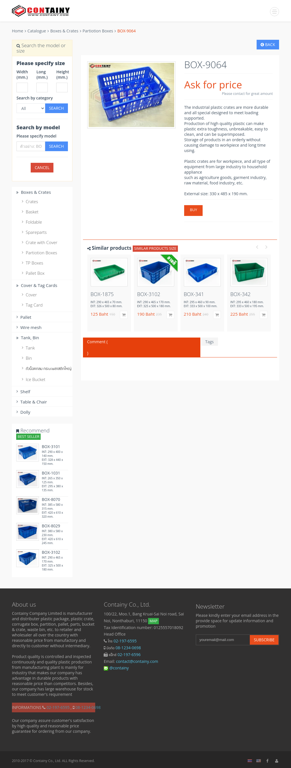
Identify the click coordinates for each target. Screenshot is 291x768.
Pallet (23, 317)
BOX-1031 (51, 473)
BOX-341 (194, 294)
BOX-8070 (51, 499)
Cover (28, 294)
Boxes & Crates (64, 31)
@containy (116, 668)
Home (17, 31)
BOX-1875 (102, 294)
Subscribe (264, 639)
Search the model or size (41, 48)
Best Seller (28, 436)
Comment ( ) (141, 347)
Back (268, 44)
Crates (29, 201)
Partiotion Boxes (98, 31)
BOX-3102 (51, 552)
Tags (209, 341)
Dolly (22, 412)
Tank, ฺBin (27, 337)
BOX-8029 (51, 525)
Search (56, 108)
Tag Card (31, 305)
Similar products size (155, 248)
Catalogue (37, 31)
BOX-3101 (51, 446)
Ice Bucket (32, 379)
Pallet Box (32, 273)
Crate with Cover (38, 242)
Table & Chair (31, 402)
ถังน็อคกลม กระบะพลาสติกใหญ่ (43, 368)
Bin (26, 358)
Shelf (22, 391)
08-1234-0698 (128, 647)
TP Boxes (31, 263)
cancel (42, 167)
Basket (29, 212)
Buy (193, 209)
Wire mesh (28, 327)
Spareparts (33, 232)
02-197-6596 (129, 654)
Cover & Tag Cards (36, 285)
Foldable (31, 222)
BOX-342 (240, 294)
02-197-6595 (125, 641)
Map (153, 620)
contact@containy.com (137, 661)
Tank (27, 348)
